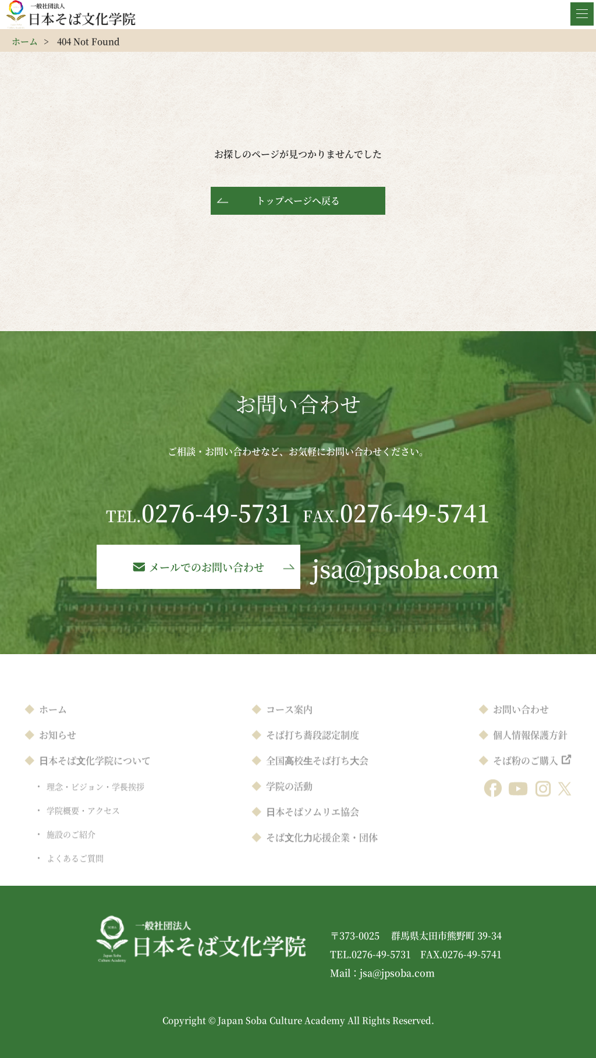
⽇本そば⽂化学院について (95, 773)
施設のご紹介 (71, 847)
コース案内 (289, 722)
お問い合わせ (521, 722)
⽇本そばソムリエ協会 (312, 824)
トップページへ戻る (298, 200)
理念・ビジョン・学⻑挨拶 (95, 799)
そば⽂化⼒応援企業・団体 (322, 850)
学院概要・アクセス (83, 823)
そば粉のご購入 (525, 773)
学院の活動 (289, 798)
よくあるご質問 (75, 870)
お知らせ (57, 747)
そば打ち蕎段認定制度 (312, 747)
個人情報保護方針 (530, 747)
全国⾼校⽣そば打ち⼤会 (317, 773)
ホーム (25, 41)
